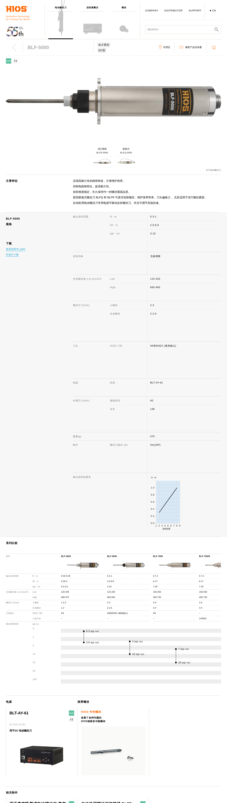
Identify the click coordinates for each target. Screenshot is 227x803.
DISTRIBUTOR (173, 10)
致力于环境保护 (103, 795)
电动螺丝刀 (57, 749)
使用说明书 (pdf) (15, 249)
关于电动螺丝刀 (213, 170)
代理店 (142, 772)
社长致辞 (99, 760)
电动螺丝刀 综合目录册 (195, 760)
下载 (140, 778)
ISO (96, 789)
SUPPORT (195, 10)
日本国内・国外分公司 (107, 778)
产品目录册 (188, 766)
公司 (96, 749)
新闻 (185, 755)
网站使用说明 (190, 749)
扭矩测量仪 (57, 755)
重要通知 (187, 772)
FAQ (141, 760)
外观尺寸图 (12, 254)
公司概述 (99, 755)
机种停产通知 (146, 766)
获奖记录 (99, 772)
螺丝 (53, 760)
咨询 (140, 755)
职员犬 (98, 783)
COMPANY (151, 10)
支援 (140, 749)
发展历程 (99, 766)
